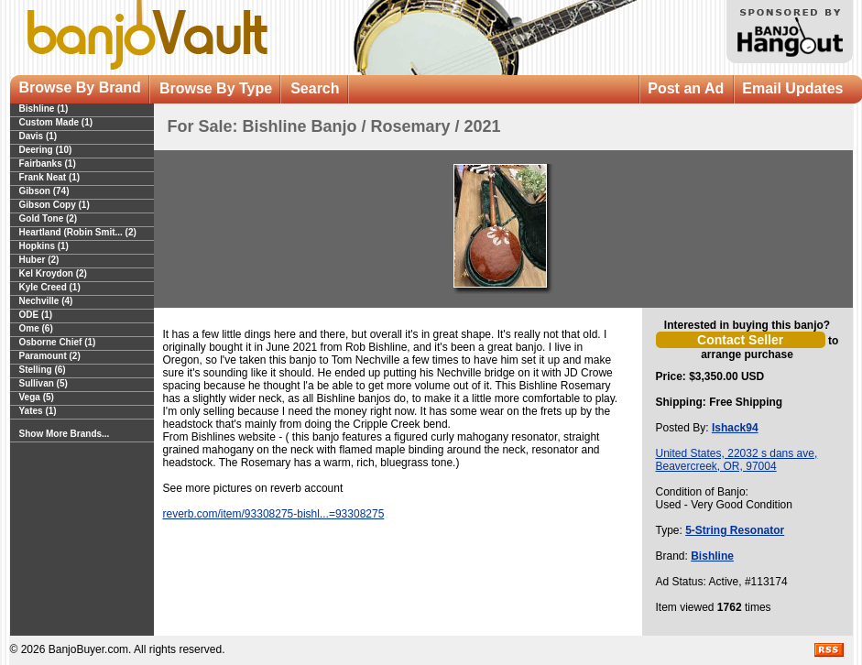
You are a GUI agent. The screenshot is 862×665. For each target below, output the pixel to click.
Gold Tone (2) (48, 218)
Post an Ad (686, 88)
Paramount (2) (50, 356)
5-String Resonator (734, 530)
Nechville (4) (46, 301)
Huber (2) (39, 260)
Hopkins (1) (44, 246)
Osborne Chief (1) (57, 342)
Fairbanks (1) (47, 163)
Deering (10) (45, 150)
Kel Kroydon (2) (53, 273)
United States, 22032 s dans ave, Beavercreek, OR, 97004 (737, 460)
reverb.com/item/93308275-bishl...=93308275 (274, 513)
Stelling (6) (42, 370)
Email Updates (792, 88)
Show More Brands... (64, 434)
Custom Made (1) (56, 122)
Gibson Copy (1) (54, 205)
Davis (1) (38, 136)
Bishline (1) (44, 109)
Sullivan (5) (43, 383)
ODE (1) (36, 315)
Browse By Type (215, 88)
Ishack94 (735, 427)
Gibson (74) (44, 191)
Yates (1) (38, 411)
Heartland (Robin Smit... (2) (77, 232)
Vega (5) (36, 397)
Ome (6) (36, 328)
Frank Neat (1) (50, 177)
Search (314, 88)
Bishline (712, 556)
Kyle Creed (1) (50, 287)
